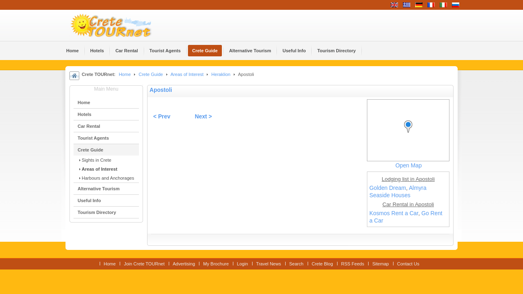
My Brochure (216, 263)
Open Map (409, 166)
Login (242, 263)
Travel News (268, 263)
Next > (203, 117)
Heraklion (220, 74)
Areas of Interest (186, 74)
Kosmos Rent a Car (393, 213)
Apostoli (161, 90)
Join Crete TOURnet (144, 263)
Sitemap (380, 263)
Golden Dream (387, 188)
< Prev (161, 117)
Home (125, 74)
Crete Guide (151, 74)
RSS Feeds (352, 263)
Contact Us (408, 263)
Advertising (184, 263)
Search (296, 263)
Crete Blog (322, 263)
